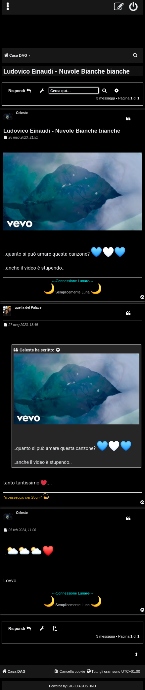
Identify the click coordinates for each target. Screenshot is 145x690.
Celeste (22, 113)
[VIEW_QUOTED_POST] (58, 349)
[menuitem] (133, 7)
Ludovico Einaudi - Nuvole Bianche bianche (66, 71)
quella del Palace (28, 307)
